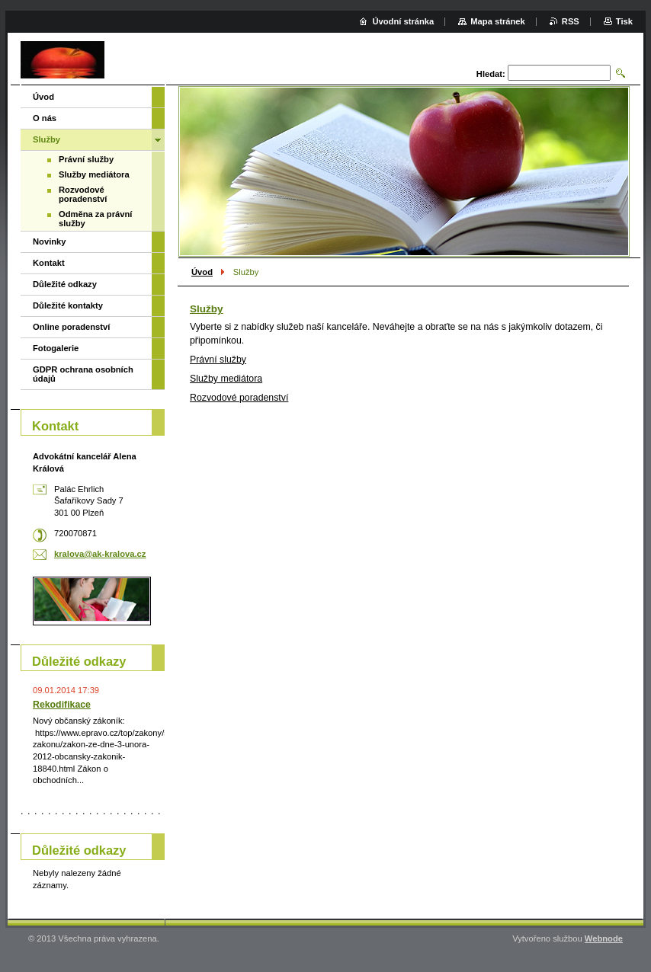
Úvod (202, 272)
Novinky (49, 241)
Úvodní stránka (403, 21)
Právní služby (86, 159)
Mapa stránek (497, 21)
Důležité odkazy (65, 284)
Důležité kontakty (68, 305)
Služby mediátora (94, 174)
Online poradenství (71, 326)
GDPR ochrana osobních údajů (83, 374)
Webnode (604, 938)
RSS (570, 21)
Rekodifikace (62, 704)
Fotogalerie (56, 348)
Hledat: (490, 73)
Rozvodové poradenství (83, 194)
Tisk (624, 21)
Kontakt (49, 262)
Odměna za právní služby (95, 218)
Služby (46, 139)
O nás (44, 118)
